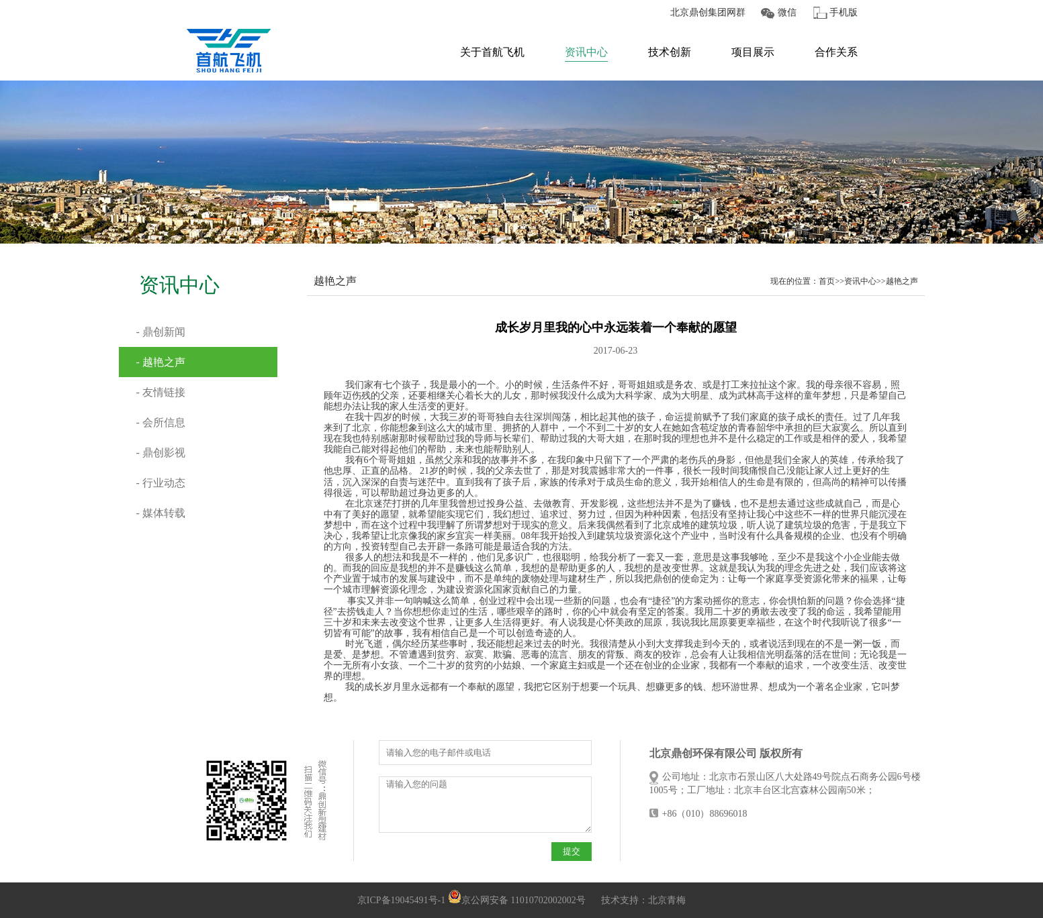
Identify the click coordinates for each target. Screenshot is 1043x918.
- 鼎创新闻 (160, 332)
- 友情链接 (160, 392)
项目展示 (752, 52)
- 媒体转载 (160, 513)
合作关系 (836, 52)
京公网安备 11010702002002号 (517, 900)
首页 (827, 281)
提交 (571, 851)
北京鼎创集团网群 (707, 12)
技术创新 (669, 52)
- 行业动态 (160, 483)
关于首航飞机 (492, 52)
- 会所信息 (160, 422)
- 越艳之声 (160, 362)
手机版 (843, 12)
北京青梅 (667, 900)
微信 (787, 12)
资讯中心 (586, 52)
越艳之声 (902, 281)
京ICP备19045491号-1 (401, 900)
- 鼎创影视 (160, 452)
